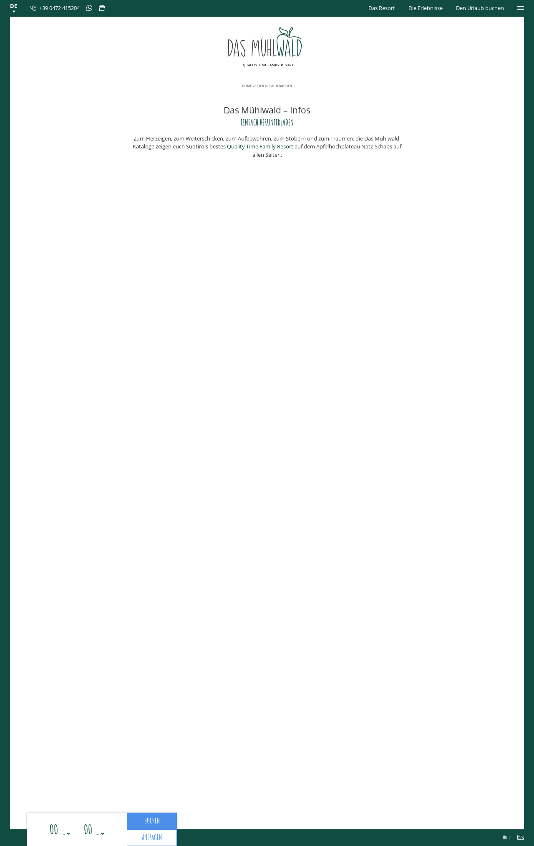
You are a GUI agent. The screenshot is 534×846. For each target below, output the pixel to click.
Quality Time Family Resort (260, 146)
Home (247, 85)
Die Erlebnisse (425, 8)
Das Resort (381, 8)
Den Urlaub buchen (480, 8)
